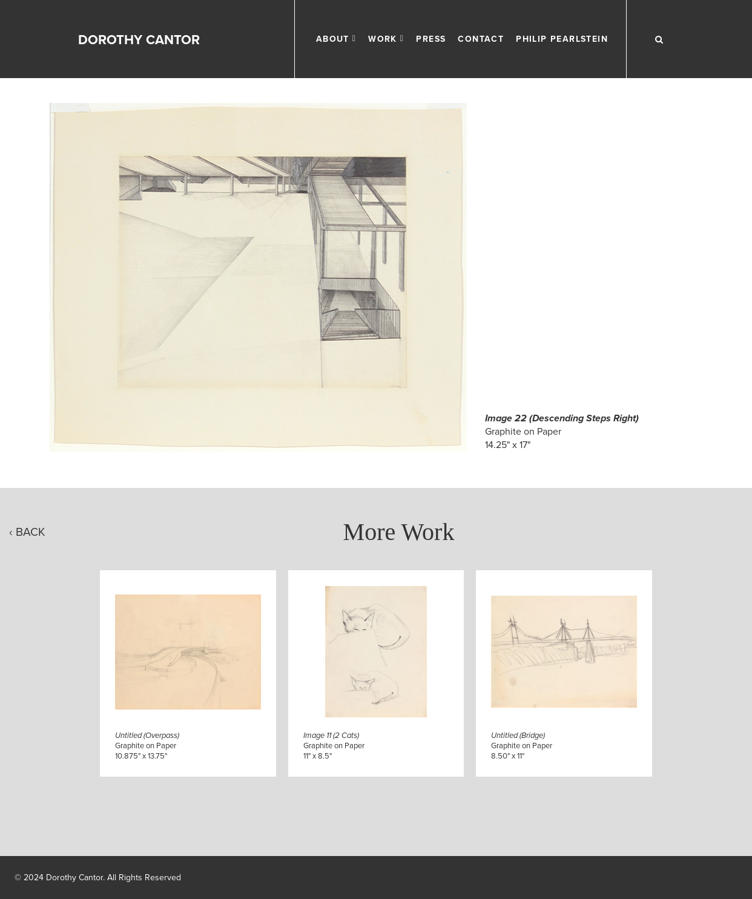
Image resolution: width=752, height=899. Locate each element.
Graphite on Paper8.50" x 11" (521, 746)
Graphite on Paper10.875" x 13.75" (147, 746)
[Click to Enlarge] (258, 277)
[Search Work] (659, 39)
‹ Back (27, 532)
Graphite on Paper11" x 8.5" (333, 746)
